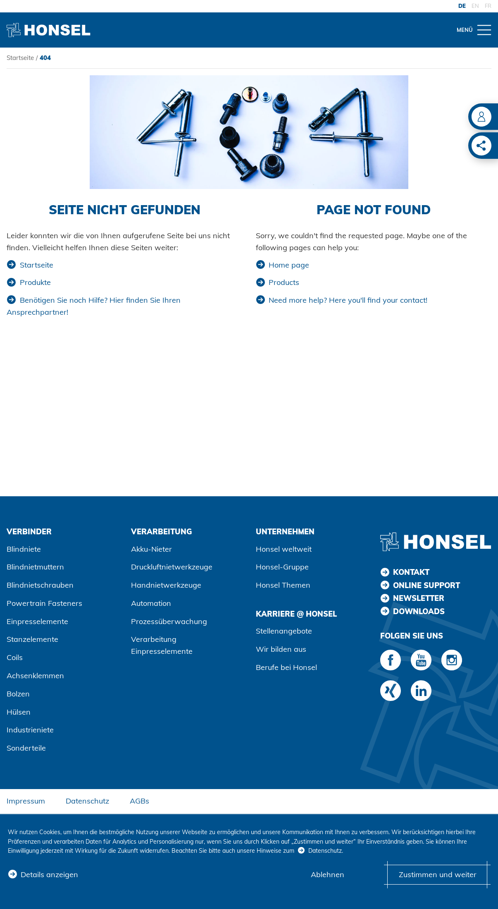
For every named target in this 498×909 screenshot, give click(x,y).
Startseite (20, 58)
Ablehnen (327, 874)
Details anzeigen (49, 874)
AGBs (139, 801)
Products (284, 282)
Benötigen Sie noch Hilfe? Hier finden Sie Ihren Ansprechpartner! (94, 306)
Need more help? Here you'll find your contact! (348, 300)
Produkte (35, 282)
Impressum (26, 801)
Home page (289, 265)
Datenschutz (87, 801)
